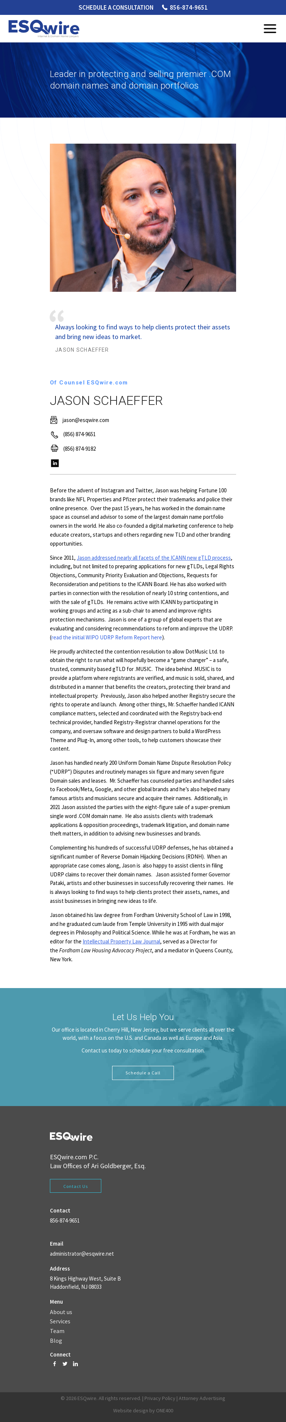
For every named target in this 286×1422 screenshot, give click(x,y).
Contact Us (75, 1186)
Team (57, 1331)
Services (60, 1321)
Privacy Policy (159, 1398)
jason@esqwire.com (86, 420)
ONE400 (164, 1410)
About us (61, 1312)
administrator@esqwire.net (82, 1253)
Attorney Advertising (202, 1398)
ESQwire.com (68, 1157)
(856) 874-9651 (79, 434)
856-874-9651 (189, 7)
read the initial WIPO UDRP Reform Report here (106, 637)
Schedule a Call (143, 1073)
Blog (56, 1341)
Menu (270, 28)
